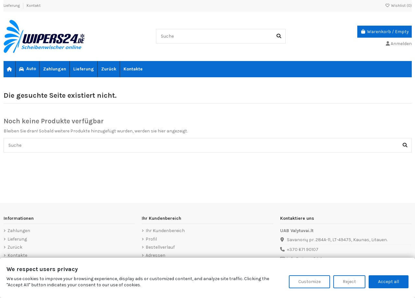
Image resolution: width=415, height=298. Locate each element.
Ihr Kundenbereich (165, 230)
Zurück (14, 247)
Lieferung (12, 5)
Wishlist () (398, 5)
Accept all (388, 281)
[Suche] (279, 36)
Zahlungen (18, 230)
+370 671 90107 (302, 249)
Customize (309, 281)
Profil (151, 239)
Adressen (155, 255)
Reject (349, 281)
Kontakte (17, 255)
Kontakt (34, 5)
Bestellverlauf (160, 247)
